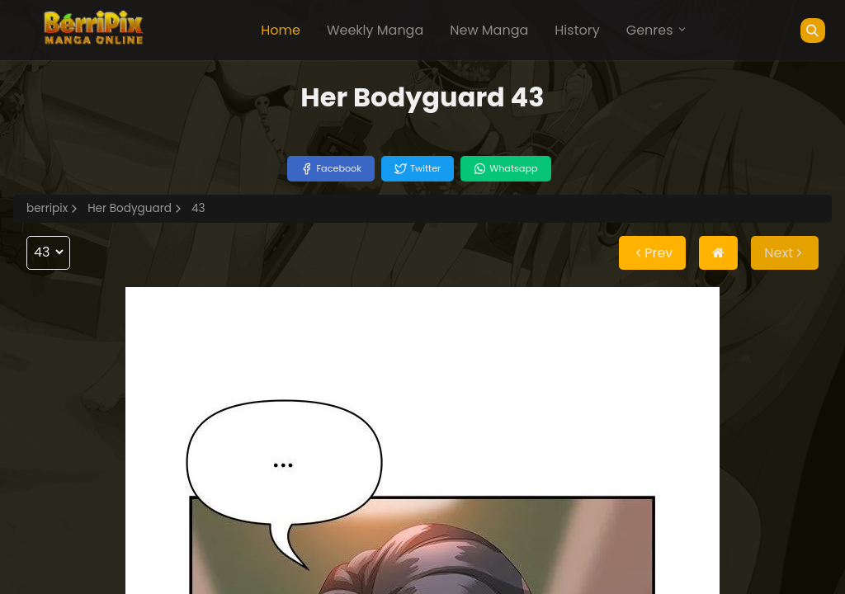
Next (785, 253)
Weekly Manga (375, 30)
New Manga (489, 30)
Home (280, 30)
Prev (652, 252)
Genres (656, 30)
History (577, 30)
